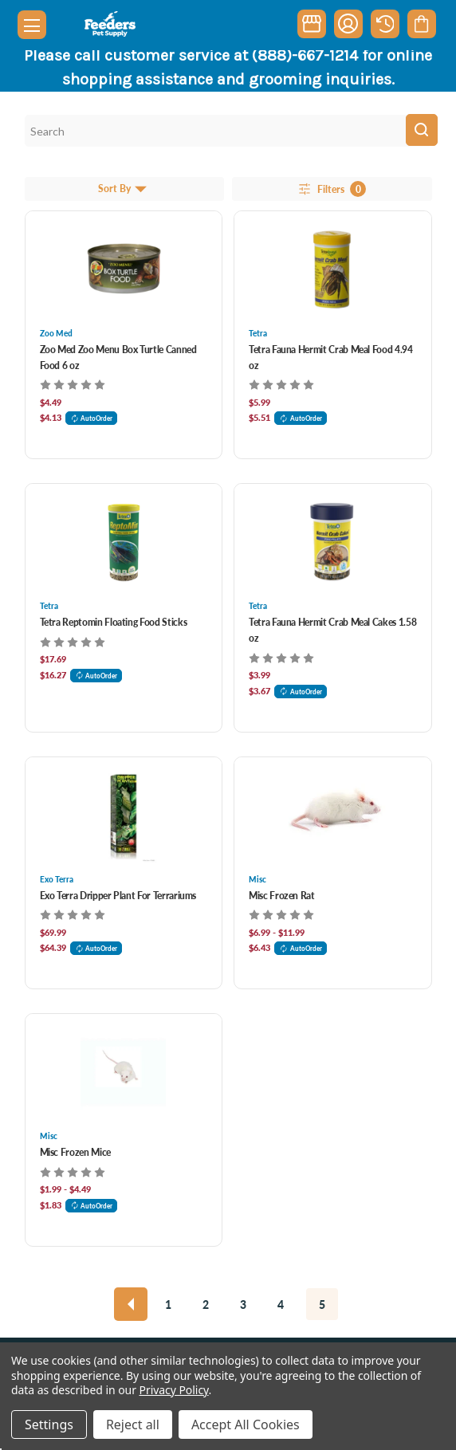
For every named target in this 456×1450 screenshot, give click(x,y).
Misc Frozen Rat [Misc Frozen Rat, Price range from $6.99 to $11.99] (282, 895)
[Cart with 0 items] (421, 24)
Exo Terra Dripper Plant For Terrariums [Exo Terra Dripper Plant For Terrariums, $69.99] (118, 895)
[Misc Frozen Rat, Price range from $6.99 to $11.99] (333, 815)
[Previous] (131, 1304)
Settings (49, 1424)
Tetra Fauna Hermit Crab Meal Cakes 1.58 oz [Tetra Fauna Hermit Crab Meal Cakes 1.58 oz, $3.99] (332, 630)
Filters (331, 189)
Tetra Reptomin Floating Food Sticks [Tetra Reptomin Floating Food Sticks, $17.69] (113, 622)
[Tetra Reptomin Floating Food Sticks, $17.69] (124, 542)
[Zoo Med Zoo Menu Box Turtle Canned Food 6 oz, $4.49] (124, 269)
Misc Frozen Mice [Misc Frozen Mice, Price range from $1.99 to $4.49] (75, 1152)
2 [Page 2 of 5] (205, 1304)
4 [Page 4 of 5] (280, 1304)
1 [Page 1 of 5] (168, 1304)
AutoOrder (91, 418)
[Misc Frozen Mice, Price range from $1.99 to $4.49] (124, 1072)
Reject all (132, 1424)
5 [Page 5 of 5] (322, 1304)
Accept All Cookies (245, 1424)
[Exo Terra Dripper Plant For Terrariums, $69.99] (124, 815)
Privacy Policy (174, 1389)
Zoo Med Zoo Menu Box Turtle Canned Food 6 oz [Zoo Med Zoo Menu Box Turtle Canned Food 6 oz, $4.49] (118, 357)
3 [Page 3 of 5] (243, 1304)
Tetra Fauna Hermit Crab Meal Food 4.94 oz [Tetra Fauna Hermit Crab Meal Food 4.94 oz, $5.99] (331, 357)
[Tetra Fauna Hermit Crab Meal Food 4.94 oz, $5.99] (333, 269)
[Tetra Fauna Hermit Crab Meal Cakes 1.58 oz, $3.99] (333, 542)
